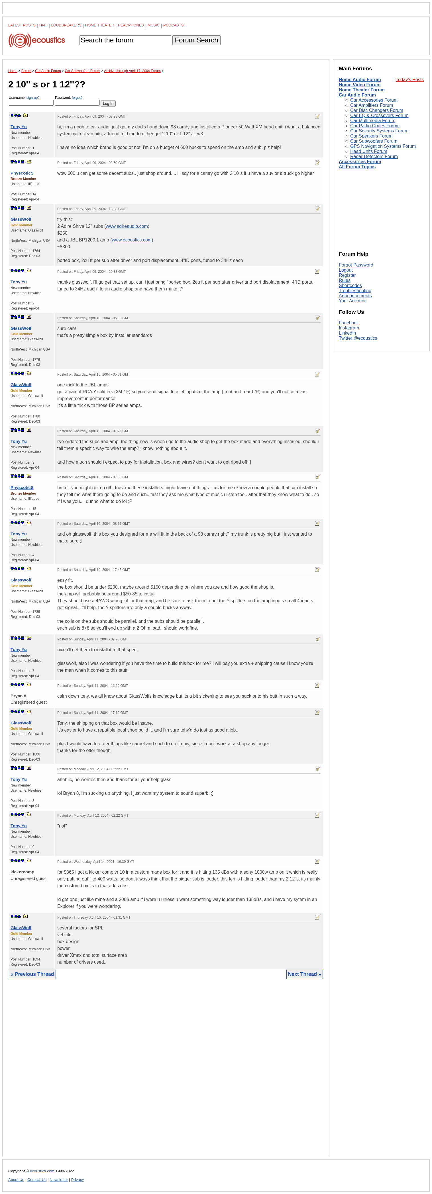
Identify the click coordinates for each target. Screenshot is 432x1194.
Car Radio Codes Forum (375, 125)
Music (154, 25)
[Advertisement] (165, 1072)
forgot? (77, 98)
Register (347, 275)
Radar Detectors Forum (374, 156)
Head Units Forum (368, 151)
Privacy (77, 1179)
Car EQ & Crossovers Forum (379, 115)
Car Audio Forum (357, 95)
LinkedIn (347, 333)
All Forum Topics (357, 166)
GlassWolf (21, 219)
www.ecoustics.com (132, 239)
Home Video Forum (359, 84)
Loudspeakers (66, 25)
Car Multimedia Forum (372, 120)
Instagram (349, 327)
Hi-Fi (43, 25)
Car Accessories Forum (374, 100)
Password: (77, 101)
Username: (31, 101)
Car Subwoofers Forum (373, 141)
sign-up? (33, 98)
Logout (346, 270)
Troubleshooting (355, 290)
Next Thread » (304, 974)
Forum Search (196, 40)
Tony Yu (19, 126)
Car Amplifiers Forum (371, 105)
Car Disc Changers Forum (376, 110)
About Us (16, 1179)
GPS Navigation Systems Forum (383, 146)
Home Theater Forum (362, 89)
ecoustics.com (42, 1171)
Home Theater (99, 25)
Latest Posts (22, 25)
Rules (345, 280)
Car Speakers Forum (371, 136)
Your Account (352, 300)
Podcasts (173, 25)
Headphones (131, 25)
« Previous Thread (32, 974)
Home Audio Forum (360, 79)
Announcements (355, 295)
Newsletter (59, 1179)
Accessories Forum (360, 161)
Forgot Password (356, 265)
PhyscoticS (22, 173)
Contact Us (36, 1179)
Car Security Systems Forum (379, 130)
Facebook (349, 322)
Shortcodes (350, 285)
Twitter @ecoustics (358, 338)
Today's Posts (410, 79)
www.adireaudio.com (127, 226)
